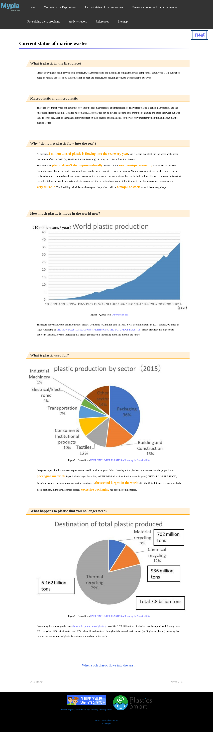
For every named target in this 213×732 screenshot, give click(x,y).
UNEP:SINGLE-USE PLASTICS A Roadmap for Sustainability (120, 460)
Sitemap (123, 21)
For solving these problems (43, 21)
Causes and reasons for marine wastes (154, 7)
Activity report (78, 21)
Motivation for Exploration (60, 7)
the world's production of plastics (89, 626)
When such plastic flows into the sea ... (109, 665)
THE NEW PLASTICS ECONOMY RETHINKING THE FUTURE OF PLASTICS (98, 329)
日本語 (200, 35)
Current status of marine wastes (104, 7)
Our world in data (120, 314)
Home (31, 7)
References (102, 21)
